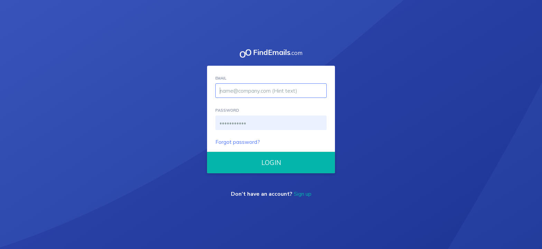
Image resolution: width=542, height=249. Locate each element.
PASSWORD (227, 110)
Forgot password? (237, 142)
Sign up (302, 194)
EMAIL (220, 78)
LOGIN (271, 162)
